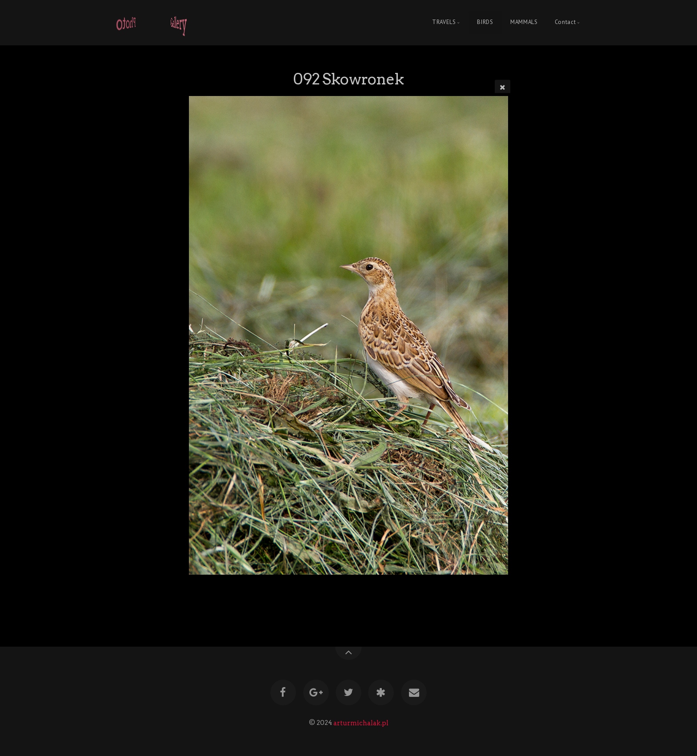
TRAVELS (444, 22)
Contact (565, 22)
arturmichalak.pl (361, 723)
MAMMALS (523, 22)
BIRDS (485, 22)
